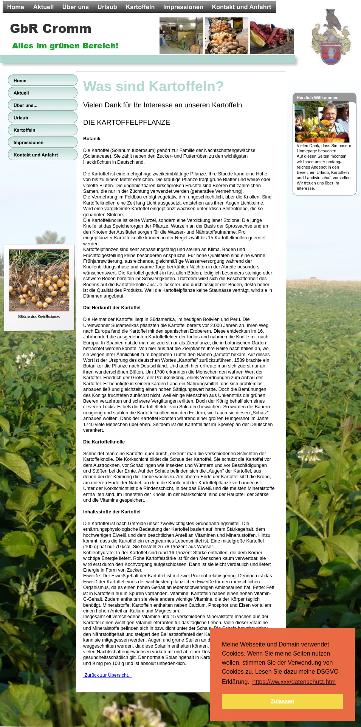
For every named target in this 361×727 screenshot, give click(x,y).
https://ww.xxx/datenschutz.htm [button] (294, 682)
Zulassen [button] (282, 701)
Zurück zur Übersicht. (107, 675)
